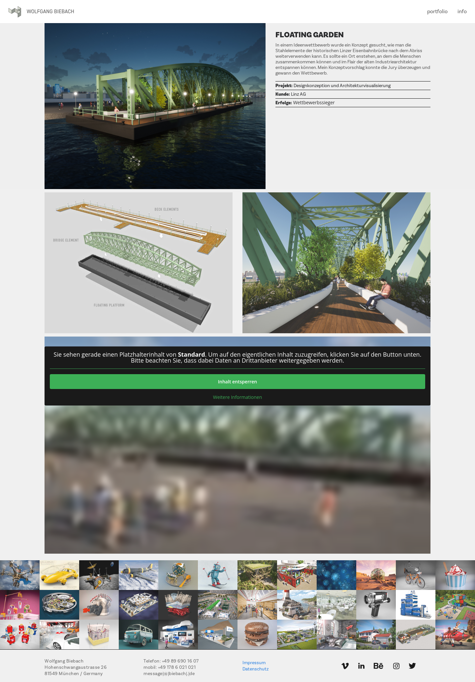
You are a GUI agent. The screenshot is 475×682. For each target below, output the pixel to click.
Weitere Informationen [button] (237, 397)
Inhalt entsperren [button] (237, 381)
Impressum (254, 663)
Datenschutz (255, 669)
